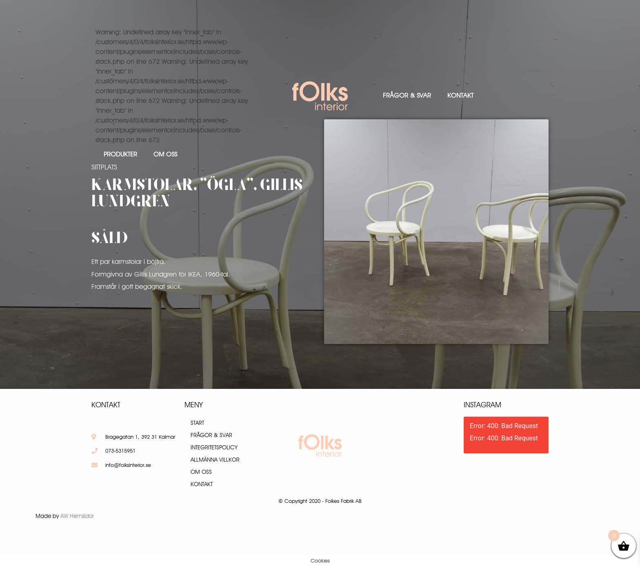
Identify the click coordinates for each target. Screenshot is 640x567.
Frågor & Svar (407, 95)
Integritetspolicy (214, 447)
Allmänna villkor (215, 459)
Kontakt (460, 95)
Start (197, 423)
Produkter (120, 154)
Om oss (165, 154)
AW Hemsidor (77, 516)
